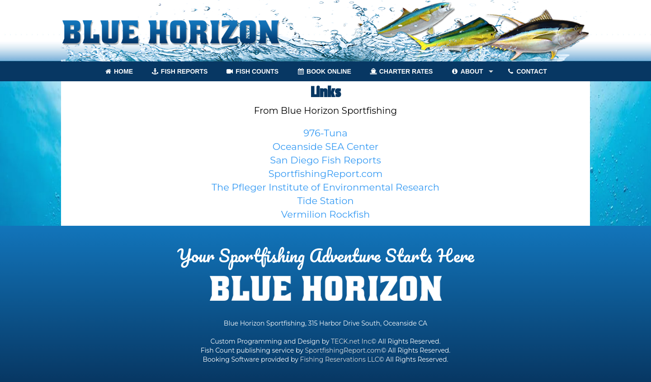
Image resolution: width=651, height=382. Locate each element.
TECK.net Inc (351, 341)
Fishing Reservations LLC (339, 359)
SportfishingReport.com (343, 350)
